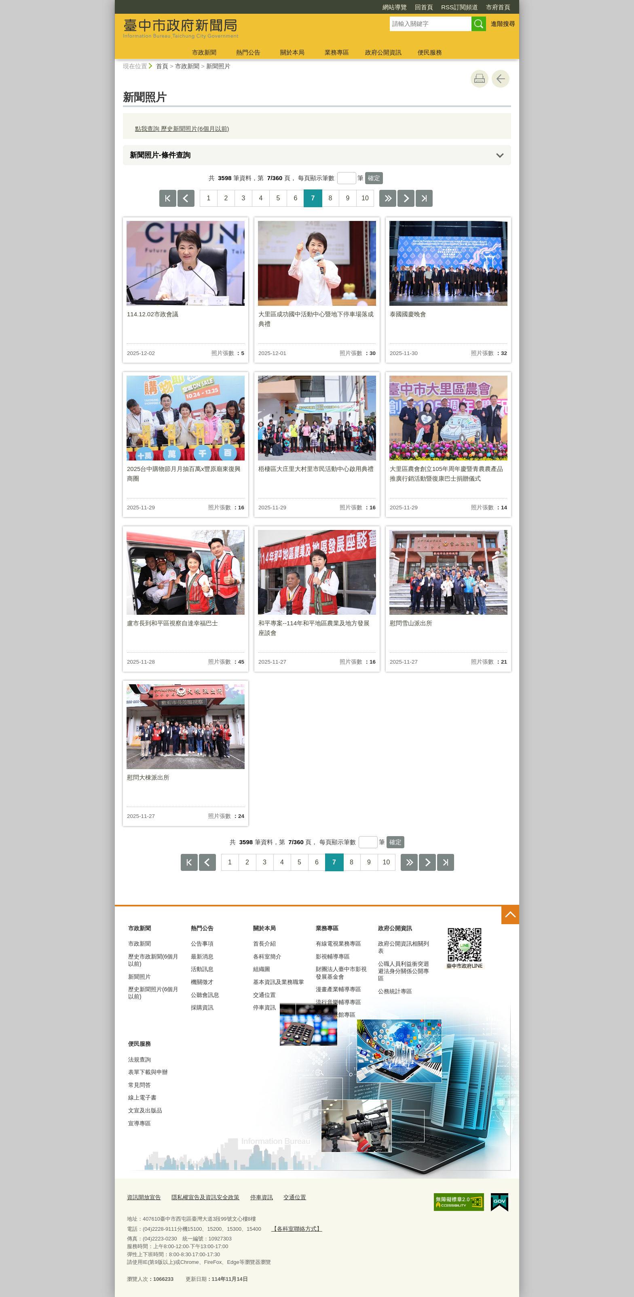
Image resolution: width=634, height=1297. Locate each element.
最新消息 (202, 956)
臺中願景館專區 (335, 1014)
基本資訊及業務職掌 (278, 982)
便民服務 (430, 52)
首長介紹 (264, 943)
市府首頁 (498, 7)
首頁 (162, 66)
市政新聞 (204, 52)
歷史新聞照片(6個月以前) (153, 993)
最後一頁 (424, 198)
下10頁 (387, 198)
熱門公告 (248, 52)
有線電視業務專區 (338, 943)
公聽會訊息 (205, 995)
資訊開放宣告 (142, 1197)
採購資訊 (202, 1007)
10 (365, 198)
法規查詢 (139, 1059)
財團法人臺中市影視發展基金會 (341, 973)
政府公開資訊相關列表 (403, 947)
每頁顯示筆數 (316, 177)
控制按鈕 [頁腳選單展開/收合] (510, 915)
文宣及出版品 (145, 1110)
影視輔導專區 (333, 956)
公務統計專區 (395, 991)
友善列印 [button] (479, 79)
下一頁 (405, 198)
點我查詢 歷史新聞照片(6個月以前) (182, 128)
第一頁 (167, 198)
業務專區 (337, 52)
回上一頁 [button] (500, 79)
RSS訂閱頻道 (459, 7)
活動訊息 (202, 969)
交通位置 (264, 995)
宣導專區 (139, 1123)
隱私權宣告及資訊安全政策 (200, 1197)
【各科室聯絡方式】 (294, 1227)
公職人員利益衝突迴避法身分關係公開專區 (403, 971)
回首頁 (424, 7)
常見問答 (139, 1085)
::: (111, 3)
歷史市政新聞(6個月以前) (153, 960)
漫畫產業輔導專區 (338, 989)
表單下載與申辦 (148, 1072)
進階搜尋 (503, 23)
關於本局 (292, 52)
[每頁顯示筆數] (346, 178)
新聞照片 (218, 66)
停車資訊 (264, 1007)
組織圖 (261, 969)
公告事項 (202, 943)
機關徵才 (202, 982)
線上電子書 (142, 1097)
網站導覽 (395, 7)
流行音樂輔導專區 (338, 1002)
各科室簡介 (267, 956)
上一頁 (186, 198)
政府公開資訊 (383, 52)
